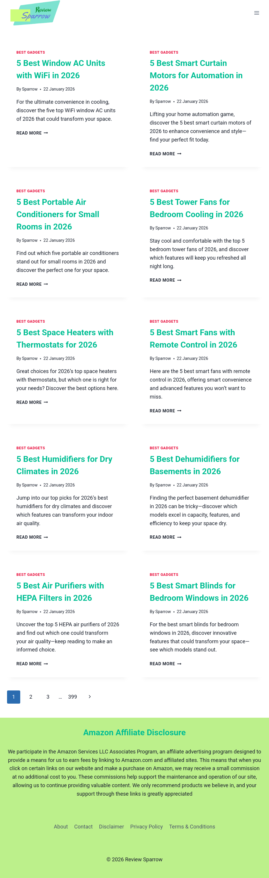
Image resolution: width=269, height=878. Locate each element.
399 (72, 697)
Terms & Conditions (192, 826)
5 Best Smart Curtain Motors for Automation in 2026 (196, 75)
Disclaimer (111, 826)
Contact (83, 826)
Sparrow (30, 89)
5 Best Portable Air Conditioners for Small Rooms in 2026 (57, 214)
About (61, 826)
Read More (32, 133)
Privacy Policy (146, 826)
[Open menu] (256, 13)
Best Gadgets (30, 52)
